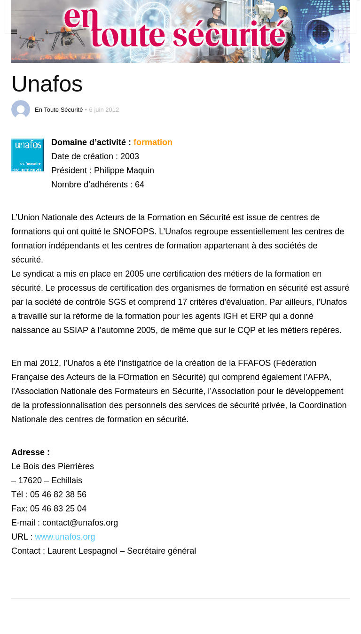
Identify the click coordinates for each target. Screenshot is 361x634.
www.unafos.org (65, 536)
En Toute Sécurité (59, 109)
